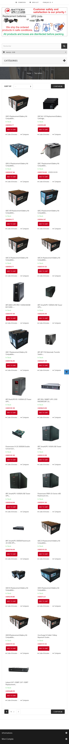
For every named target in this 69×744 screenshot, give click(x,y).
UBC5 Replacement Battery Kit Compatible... (16, 117)
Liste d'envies (12, 134)
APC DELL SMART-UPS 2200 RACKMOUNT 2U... (47, 400)
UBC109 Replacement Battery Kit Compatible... (17, 212)
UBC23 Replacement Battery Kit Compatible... (49, 542)
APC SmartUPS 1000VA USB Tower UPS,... (50, 306)
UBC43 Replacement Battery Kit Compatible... (17, 164)
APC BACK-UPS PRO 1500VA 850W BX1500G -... (18, 306)
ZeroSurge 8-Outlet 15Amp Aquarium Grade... (47, 636)
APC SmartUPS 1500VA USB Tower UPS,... (18, 494)
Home (29, 73)
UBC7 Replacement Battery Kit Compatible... (48, 164)
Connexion (21, 2)
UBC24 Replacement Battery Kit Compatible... (49, 259)
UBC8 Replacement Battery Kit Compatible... (16, 636)
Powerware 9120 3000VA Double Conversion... (18, 447)
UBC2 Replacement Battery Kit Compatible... (48, 212)
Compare (25, 134)
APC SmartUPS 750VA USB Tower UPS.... (49, 447)
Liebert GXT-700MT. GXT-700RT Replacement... (17, 683)
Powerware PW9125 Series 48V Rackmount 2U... (49, 494)
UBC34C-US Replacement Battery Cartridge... (50, 117)
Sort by (7, 86)
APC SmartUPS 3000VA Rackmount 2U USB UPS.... (18, 542)
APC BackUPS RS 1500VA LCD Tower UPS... (18, 400)
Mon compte (7, 739)
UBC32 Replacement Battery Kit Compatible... (17, 259)
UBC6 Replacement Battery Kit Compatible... (48, 589)
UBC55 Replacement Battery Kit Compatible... (17, 589)
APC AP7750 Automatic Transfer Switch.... (49, 353)
